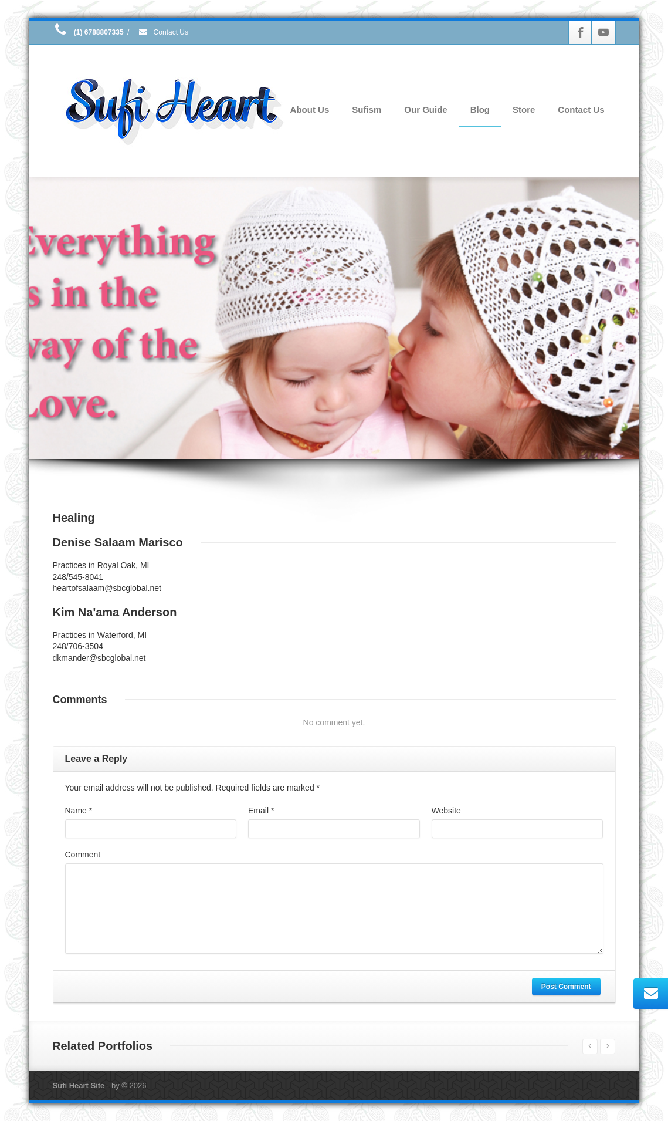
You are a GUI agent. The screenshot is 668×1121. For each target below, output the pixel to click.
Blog (480, 109)
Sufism (366, 109)
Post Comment (566, 986)
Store (524, 109)
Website (446, 810)
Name (79, 810)
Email (261, 810)
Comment (83, 854)
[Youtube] (603, 32)
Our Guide (425, 109)
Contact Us (163, 32)
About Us (310, 109)
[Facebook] (580, 32)
